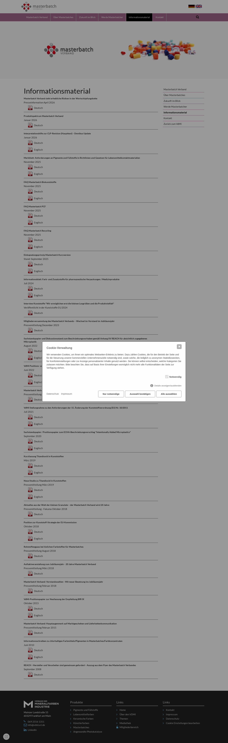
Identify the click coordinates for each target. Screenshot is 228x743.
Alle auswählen (169, 394)
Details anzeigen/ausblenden (167, 385)
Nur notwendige (111, 394)
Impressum (66, 394)
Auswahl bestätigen (140, 394)
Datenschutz (53, 394)
